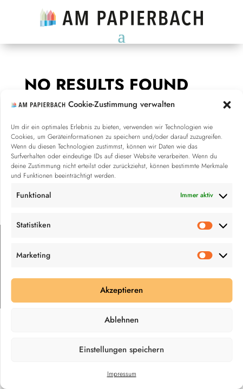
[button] (226, 104)
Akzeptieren (121, 290)
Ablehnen (121, 320)
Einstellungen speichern (121, 350)
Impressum (121, 374)
